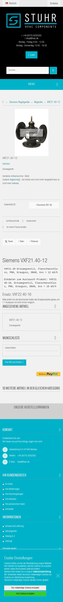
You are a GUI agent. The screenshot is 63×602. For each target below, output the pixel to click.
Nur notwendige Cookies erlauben (25, 588)
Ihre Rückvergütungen (14, 494)
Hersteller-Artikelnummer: (13, 176)
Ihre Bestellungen (12, 489)
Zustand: (6, 180)
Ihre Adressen (10, 499)
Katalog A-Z (10, 536)
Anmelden (9, 509)
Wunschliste (11, 337)
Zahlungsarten (11, 531)
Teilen (21, 241)
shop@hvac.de (31, 38)
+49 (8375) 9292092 (31, 36)
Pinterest (34, 241)
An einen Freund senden (16, 227)
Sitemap (8, 541)
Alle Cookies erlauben (25, 594)
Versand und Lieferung (14, 526)
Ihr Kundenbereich (14, 475)
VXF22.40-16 (21, 295)
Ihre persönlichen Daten (15, 504)
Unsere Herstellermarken (31, 407)
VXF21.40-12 (15, 320)
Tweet (9, 241)
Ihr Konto (9, 484)
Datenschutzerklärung (42, 572)
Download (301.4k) (44, 205)
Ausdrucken (31, 221)
